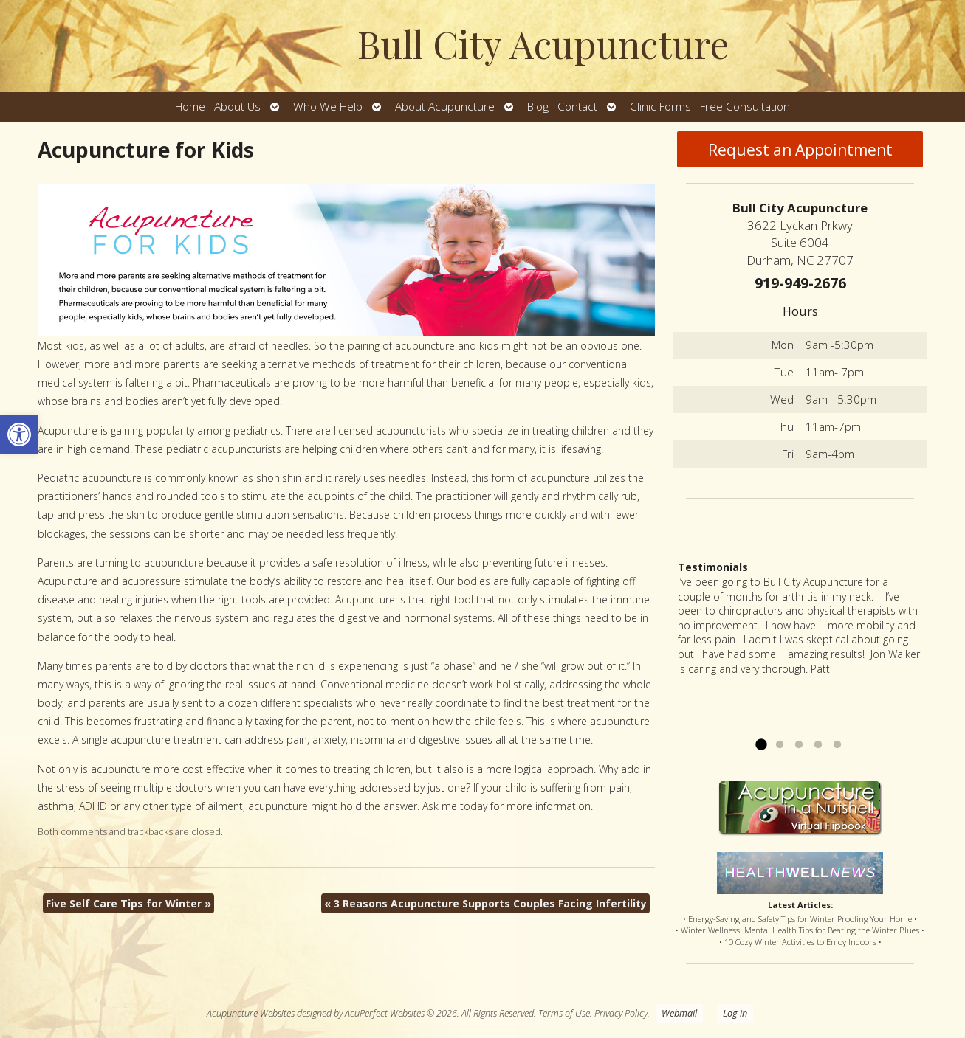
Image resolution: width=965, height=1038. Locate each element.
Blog (538, 106)
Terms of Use (564, 1013)
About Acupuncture (445, 106)
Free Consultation (745, 106)
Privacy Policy (621, 1013)
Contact (577, 106)
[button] (19, 434)
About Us (237, 106)
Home (190, 106)
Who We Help (328, 106)
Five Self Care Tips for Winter (128, 903)
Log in (735, 1013)
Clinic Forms (660, 106)
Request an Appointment (800, 149)
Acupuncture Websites (251, 1013)
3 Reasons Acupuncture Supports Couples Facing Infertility (485, 903)
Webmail (679, 1013)
